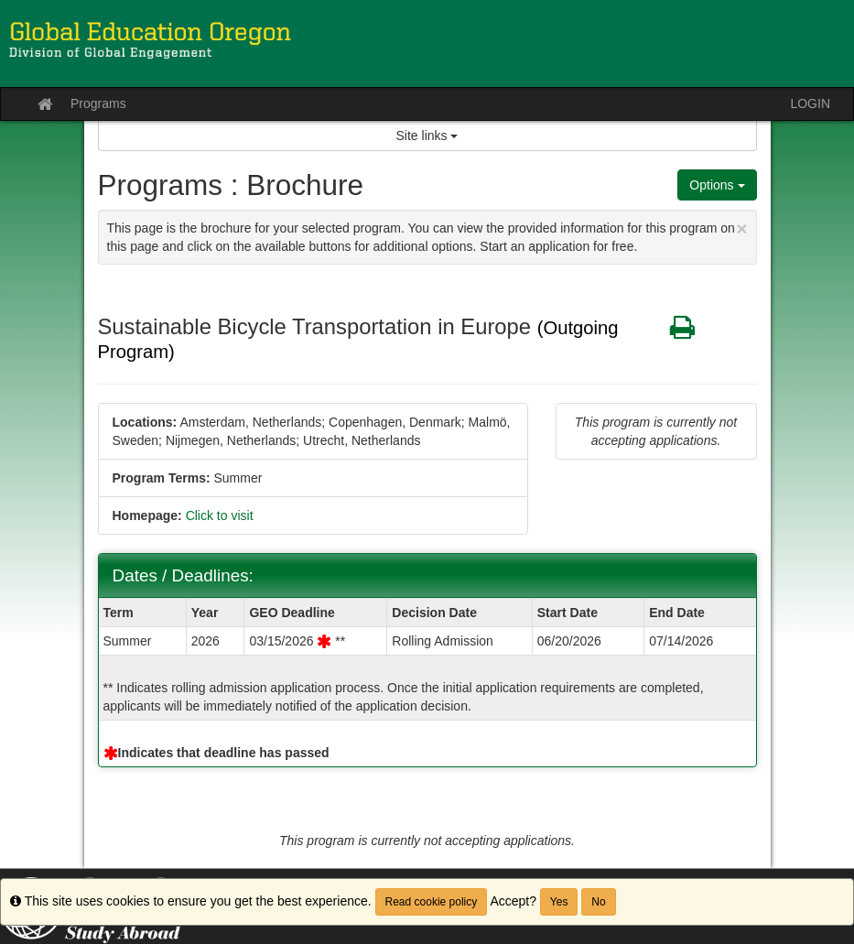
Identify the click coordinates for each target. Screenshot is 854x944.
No (598, 901)
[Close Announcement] (741, 228)
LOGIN (810, 103)
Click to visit (220, 515)
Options (716, 185)
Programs (98, 103)
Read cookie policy (431, 901)
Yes (559, 901)
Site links (427, 135)
